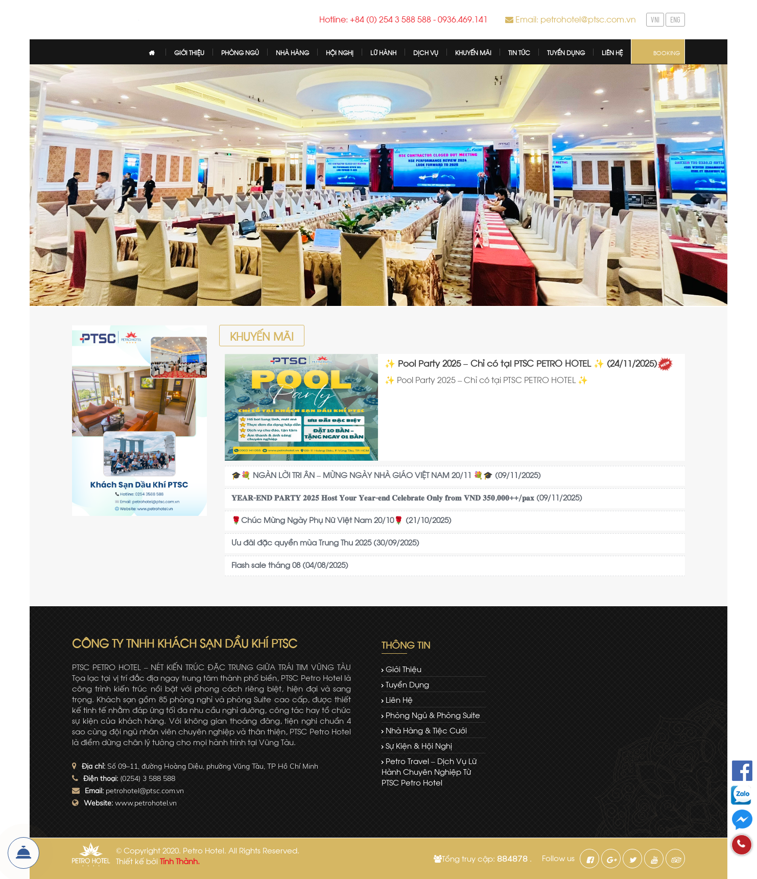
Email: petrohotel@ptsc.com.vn (575, 19)
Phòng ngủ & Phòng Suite (433, 714)
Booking (666, 53)
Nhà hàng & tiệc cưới (426, 729)
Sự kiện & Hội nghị (419, 745)
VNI (655, 19)
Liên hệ (399, 699)
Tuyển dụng (407, 684)
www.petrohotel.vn (146, 802)
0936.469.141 (463, 19)
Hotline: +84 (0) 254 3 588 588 (375, 19)
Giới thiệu (403, 668)
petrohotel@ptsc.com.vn (145, 790)
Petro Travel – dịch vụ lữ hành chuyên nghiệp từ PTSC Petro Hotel (429, 771)
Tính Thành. (180, 860)
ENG (675, 19)
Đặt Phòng (23, 853)
